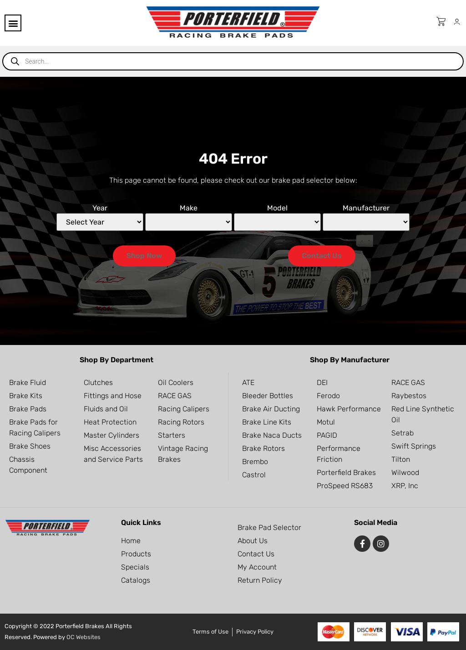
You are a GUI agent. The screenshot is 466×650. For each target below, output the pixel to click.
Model (277, 208)
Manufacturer (366, 208)
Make (189, 208)
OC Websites (83, 637)
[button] (13, 23)
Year (99, 208)
